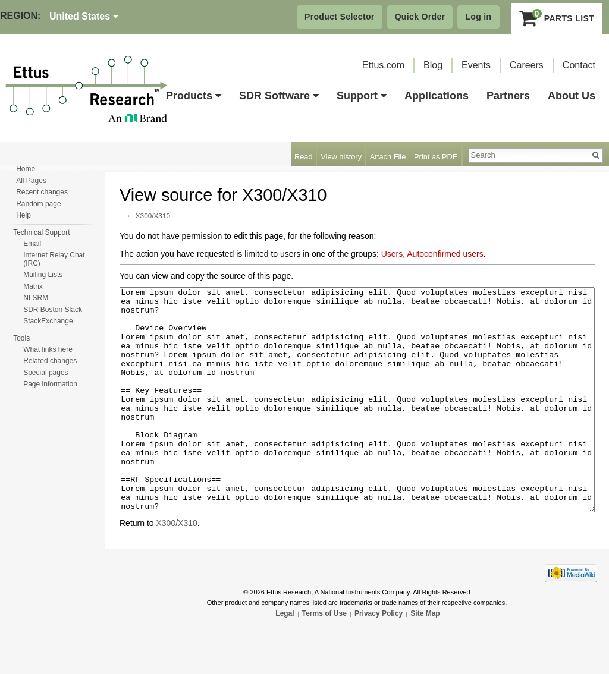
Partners (508, 96)
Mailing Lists (42, 274)
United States (83, 16)
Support (362, 96)
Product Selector (339, 16)
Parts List (557, 18)
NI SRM (35, 298)
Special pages (45, 373)
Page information (50, 384)
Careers (527, 65)
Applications (436, 96)
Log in (478, 16)
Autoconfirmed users (445, 254)
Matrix (33, 286)
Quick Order (420, 16)
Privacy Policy (378, 658)
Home (25, 169)
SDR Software (279, 96)
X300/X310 (153, 215)
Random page (38, 204)
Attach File (388, 156)
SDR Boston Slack (52, 309)
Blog (432, 65)
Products (193, 96)
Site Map (425, 658)
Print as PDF (435, 156)
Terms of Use (324, 658)
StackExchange (48, 321)
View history (341, 156)
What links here (48, 349)
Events (476, 65)
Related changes (50, 361)
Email (32, 244)
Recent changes (42, 192)
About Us (571, 96)
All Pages (31, 181)
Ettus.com (383, 65)
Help (23, 215)
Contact (579, 65)
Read (303, 156)
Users (392, 254)
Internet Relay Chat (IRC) (53, 259)
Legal (284, 658)
